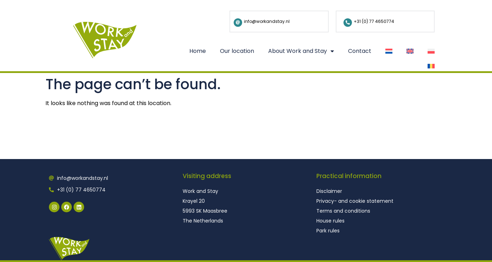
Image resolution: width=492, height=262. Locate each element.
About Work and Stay (301, 51)
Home (197, 51)
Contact (359, 51)
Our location (237, 51)
